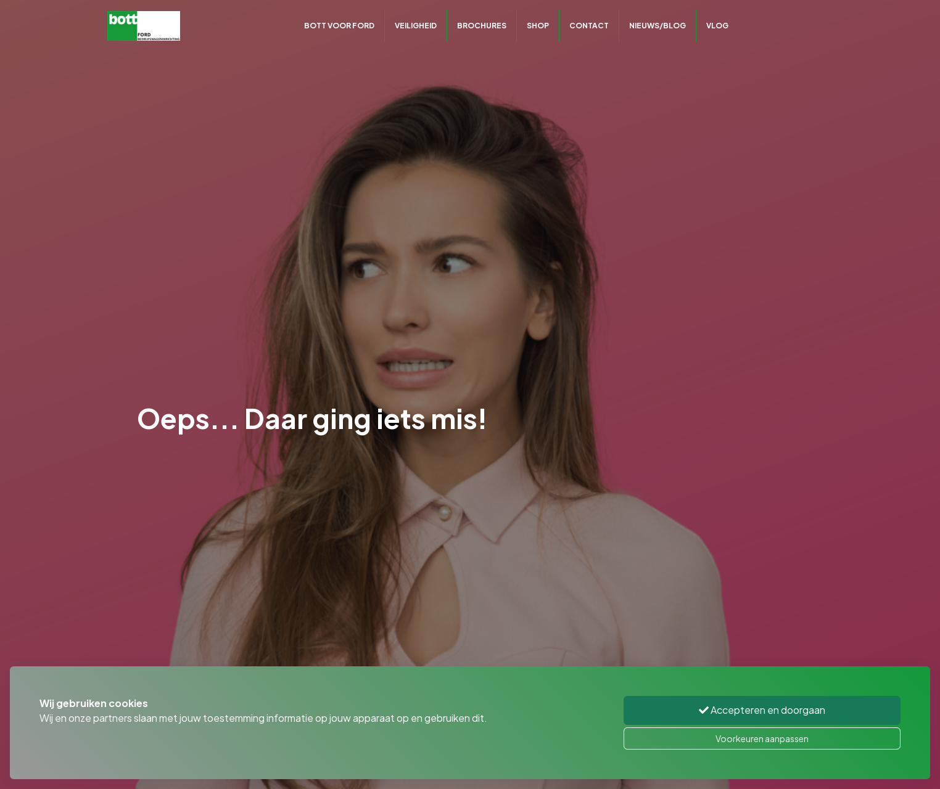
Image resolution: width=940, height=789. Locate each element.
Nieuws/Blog (657, 25)
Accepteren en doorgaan (762, 709)
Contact (589, 25)
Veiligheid (416, 25)
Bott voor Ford (339, 25)
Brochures (481, 25)
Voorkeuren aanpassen (762, 738)
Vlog (717, 25)
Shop (538, 25)
